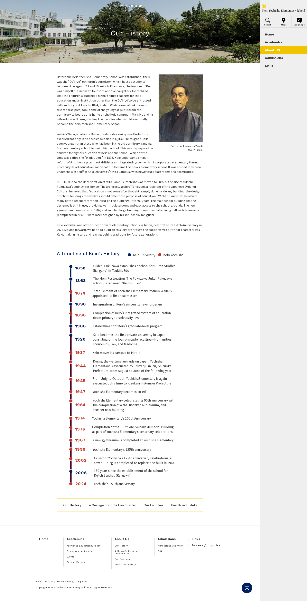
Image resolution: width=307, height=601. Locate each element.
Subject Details (76, 562)
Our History (121, 545)
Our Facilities (153, 505)
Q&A (160, 551)
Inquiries (82, 582)
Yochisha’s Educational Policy (83, 545)
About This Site (44, 582)
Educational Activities (79, 551)
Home (121, 5)
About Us (122, 539)
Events (70, 556)
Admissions (167, 539)
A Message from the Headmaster (112, 505)
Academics (75, 539)
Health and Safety (184, 505)
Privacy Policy (63, 582)
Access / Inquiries (206, 545)
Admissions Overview (170, 545)
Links (196, 539)
